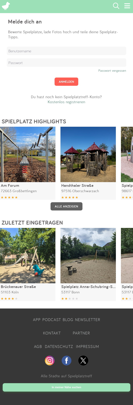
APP (37, 319)
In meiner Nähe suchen (66, 387)
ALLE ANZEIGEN (66, 206)
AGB (38, 346)
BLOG (68, 319)
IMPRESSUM (87, 346)
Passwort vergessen (112, 70)
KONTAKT (52, 333)
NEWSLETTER (87, 319)
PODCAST (51, 319)
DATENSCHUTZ (59, 346)
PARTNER (81, 333)
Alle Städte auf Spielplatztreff (66, 375)
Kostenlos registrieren (66, 101)
